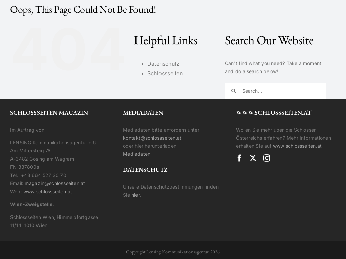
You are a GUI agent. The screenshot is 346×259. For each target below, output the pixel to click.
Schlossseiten (165, 73)
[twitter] (253, 158)
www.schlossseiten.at (47, 191)
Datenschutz (163, 63)
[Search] (233, 90)
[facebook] (239, 158)
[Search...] (276, 90)
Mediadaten (136, 154)
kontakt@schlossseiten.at (152, 138)
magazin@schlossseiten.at (55, 183)
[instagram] (266, 158)
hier (135, 195)
